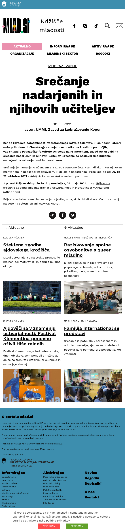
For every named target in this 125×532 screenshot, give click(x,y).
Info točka (48, 503)
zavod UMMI (98, 151)
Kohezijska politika (53, 496)
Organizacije (22, 54)
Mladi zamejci (9, 503)
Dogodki (103, 53)
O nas (90, 492)
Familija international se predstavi (91, 330)
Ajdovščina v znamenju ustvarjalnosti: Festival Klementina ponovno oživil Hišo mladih (29, 335)
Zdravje (6, 490)
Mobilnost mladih (75, 321)
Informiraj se (62, 47)
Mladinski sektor (62, 54)
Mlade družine (9, 483)
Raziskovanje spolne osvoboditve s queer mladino (87, 250)
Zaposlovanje (9, 477)
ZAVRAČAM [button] (49, 526)
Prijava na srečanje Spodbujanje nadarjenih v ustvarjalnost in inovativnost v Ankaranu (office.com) (56, 188)
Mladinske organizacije (55, 477)
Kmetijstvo (7, 480)
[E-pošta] (119, 26)
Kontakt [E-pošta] (92, 497)
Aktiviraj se (103, 47)
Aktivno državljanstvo (54, 480)
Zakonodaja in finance (55, 499)
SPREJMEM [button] (77, 526)
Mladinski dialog (51, 483)
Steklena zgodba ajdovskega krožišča (26, 247)
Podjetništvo (8, 506)
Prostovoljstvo (50, 493)
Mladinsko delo (51, 486)
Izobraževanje (62, 66)
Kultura (8, 237)
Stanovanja (7, 496)
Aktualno (22, 47)
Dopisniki (93, 483)
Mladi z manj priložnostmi (80, 237)
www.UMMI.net (49, 203)
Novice (91, 472)
